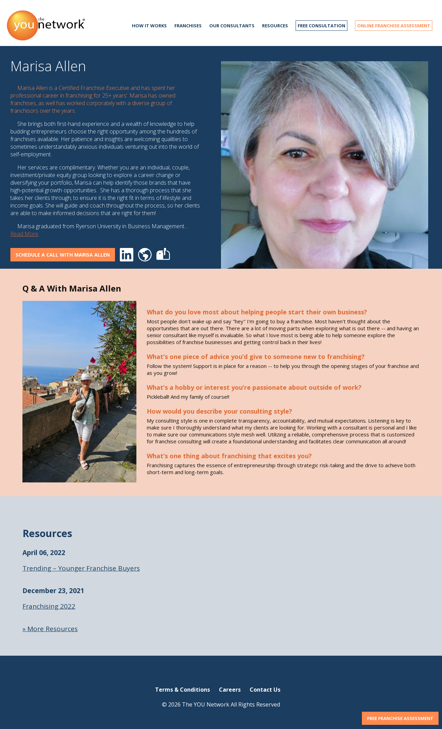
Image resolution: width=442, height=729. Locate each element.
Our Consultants (231, 25)
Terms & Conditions (182, 689)
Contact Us (265, 689)
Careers (230, 689)
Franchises (188, 25)
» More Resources (50, 628)
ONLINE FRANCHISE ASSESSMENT (393, 25)
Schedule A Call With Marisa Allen (63, 254)
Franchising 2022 (48, 606)
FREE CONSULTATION (321, 25)
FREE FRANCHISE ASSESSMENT (400, 718)
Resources (275, 25)
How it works (149, 25)
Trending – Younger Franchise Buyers (81, 568)
